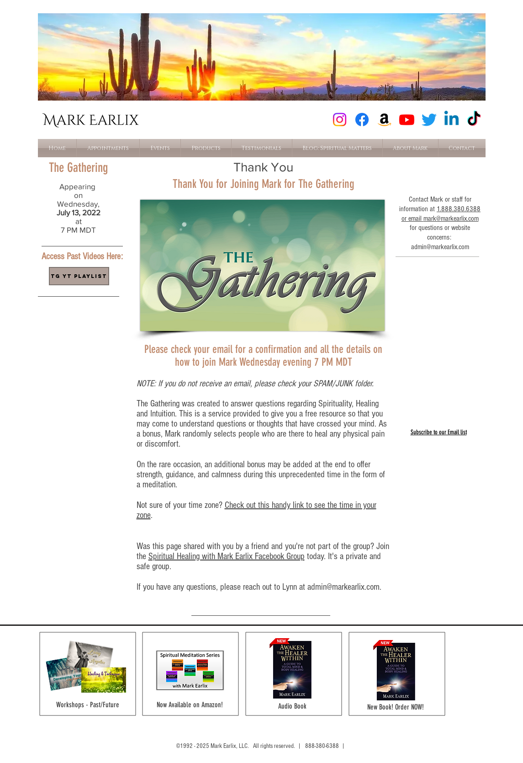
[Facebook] (362, 119)
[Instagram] (340, 119)
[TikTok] (474, 119)
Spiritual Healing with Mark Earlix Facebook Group (226, 556)
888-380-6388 (322, 746)
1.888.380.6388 (459, 209)
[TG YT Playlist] (79, 276)
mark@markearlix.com (451, 218)
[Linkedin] (451, 119)
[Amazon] (384, 119)
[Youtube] (407, 119)
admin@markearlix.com (343, 587)
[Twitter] (429, 119)
